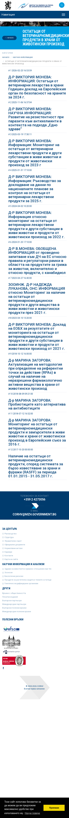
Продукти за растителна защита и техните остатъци (28, 580)
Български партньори (12, 600)
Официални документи (15, 544)
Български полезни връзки (14, 608)
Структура (9, 537)
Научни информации (23, 57)
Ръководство (11, 533)
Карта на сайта (11, 559)
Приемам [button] (54, 808)
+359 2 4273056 (34, 499)
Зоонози (9, 572)
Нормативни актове (13, 548)
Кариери (8, 552)
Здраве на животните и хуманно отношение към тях (28, 569)
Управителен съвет (13, 541)
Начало (9, 38)
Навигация (8, 14)
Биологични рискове (14, 576)
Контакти (9, 555)
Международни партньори (14, 604)
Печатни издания (10, 597)
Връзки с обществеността (14, 593)
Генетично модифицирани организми (21, 583)
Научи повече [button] (32, 813)
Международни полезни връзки (16, 611)
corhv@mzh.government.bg (34, 514)
